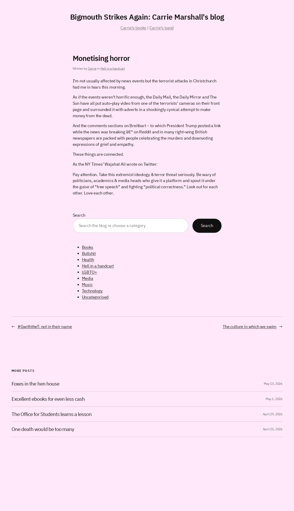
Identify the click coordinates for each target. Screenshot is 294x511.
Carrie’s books (133, 27)
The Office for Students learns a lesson (52, 414)
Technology (92, 290)
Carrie (92, 68)
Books (87, 247)
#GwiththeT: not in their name (45, 326)
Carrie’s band (162, 27)
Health (88, 259)
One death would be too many (43, 429)
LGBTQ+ (89, 272)
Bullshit (89, 253)
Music (87, 284)
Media (87, 278)
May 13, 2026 (273, 384)
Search (79, 215)
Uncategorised (95, 297)
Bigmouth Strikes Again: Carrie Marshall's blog (147, 17)
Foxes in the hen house (35, 384)
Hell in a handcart (112, 68)
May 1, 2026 (274, 399)
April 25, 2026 (272, 429)
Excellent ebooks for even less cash (48, 399)
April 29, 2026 (272, 414)
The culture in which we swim (249, 326)
